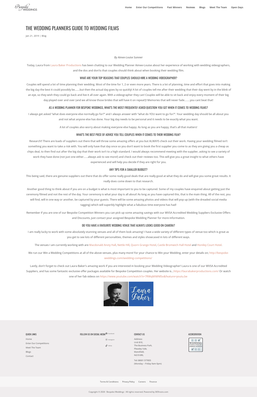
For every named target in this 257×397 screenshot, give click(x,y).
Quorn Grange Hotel (143, 245)
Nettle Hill (123, 245)
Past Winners (174, 7)
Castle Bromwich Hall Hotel (174, 245)
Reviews (190, 7)
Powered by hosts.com (156, 391)
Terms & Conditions (109, 381)
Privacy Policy (128, 381)
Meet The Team (218, 7)
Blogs (202, 7)
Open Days (237, 7)
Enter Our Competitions (149, 7)
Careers (142, 381)
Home (128, 7)
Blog (44, 35)
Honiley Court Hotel (209, 245)
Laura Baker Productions (65, 65)
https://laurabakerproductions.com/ (196, 271)
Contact (29, 356)
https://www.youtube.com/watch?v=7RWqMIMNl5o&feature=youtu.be (144, 276)
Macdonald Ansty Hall (102, 245)
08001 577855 (144, 360)
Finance (153, 381)
